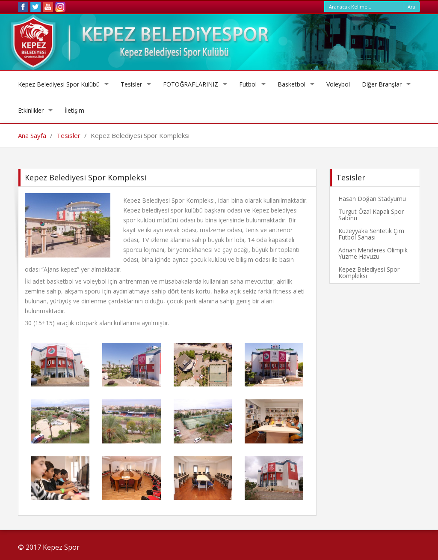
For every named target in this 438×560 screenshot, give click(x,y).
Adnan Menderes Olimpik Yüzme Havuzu (373, 253)
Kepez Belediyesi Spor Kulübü (59, 84)
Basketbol (291, 84)
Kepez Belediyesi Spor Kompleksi (369, 272)
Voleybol (338, 84)
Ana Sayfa (32, 135)
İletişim (74, 110)
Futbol (248, 84)
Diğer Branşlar (382, 84)
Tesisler (131, 84)
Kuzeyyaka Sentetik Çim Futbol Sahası (371, 234)
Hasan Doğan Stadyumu (372, 199)
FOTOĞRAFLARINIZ (190, 84)
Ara (411, 6)
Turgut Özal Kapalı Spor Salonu (371, 214)
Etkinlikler (31, 110)
